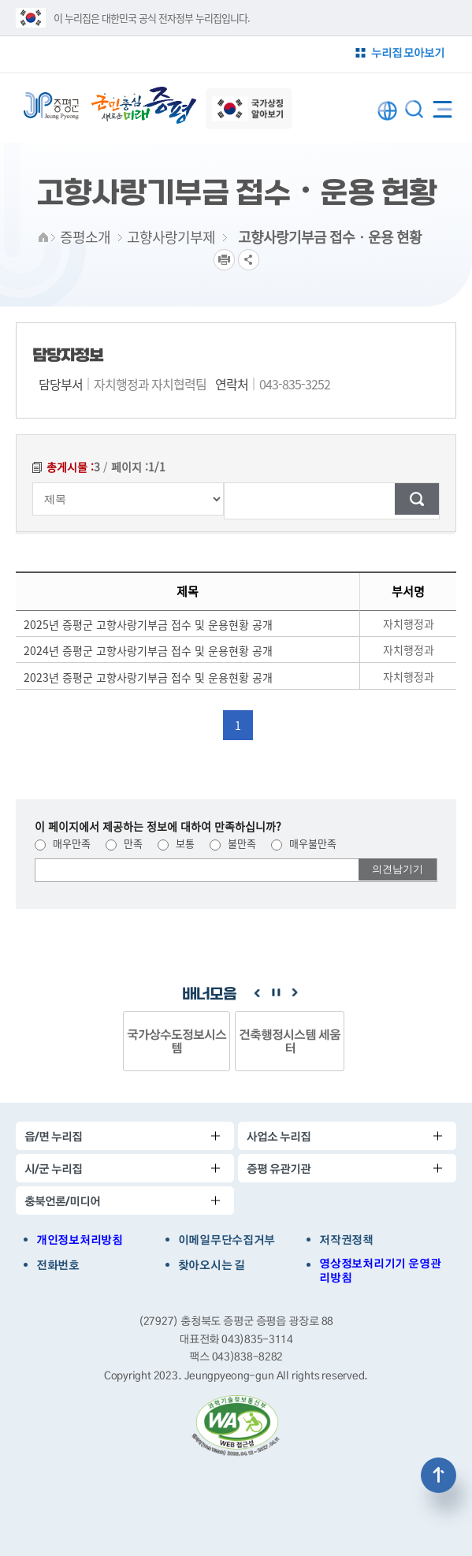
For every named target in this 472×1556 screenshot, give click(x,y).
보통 (176, 843)
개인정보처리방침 (79, 1240)
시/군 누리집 (53, 1168)
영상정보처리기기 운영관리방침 (379, 1270)
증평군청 (51, 106)
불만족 (233, 843)
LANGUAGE (387, 111)
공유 (248, 259)
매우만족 (63, 843)
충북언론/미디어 (62, 1201)
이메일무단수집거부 (226, 1240)
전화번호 (58, 1265)
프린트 (224, 259)
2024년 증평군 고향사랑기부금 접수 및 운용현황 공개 (148, 650)
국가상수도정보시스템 (176, 1041)
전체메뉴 (442, 106)
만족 (124, 843)
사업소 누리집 (278, 1136)
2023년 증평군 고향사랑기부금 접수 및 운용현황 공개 (148, 677)
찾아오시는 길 (212, 1265)
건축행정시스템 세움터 (289, 1041)
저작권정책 (346, 1240)
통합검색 (414, 109)
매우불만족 (303, 843)
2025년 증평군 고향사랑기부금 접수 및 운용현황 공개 (148, 624)
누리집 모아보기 (408, 52)
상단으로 (438, 1475)
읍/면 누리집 (53, 1136)
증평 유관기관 (278, 1168)
